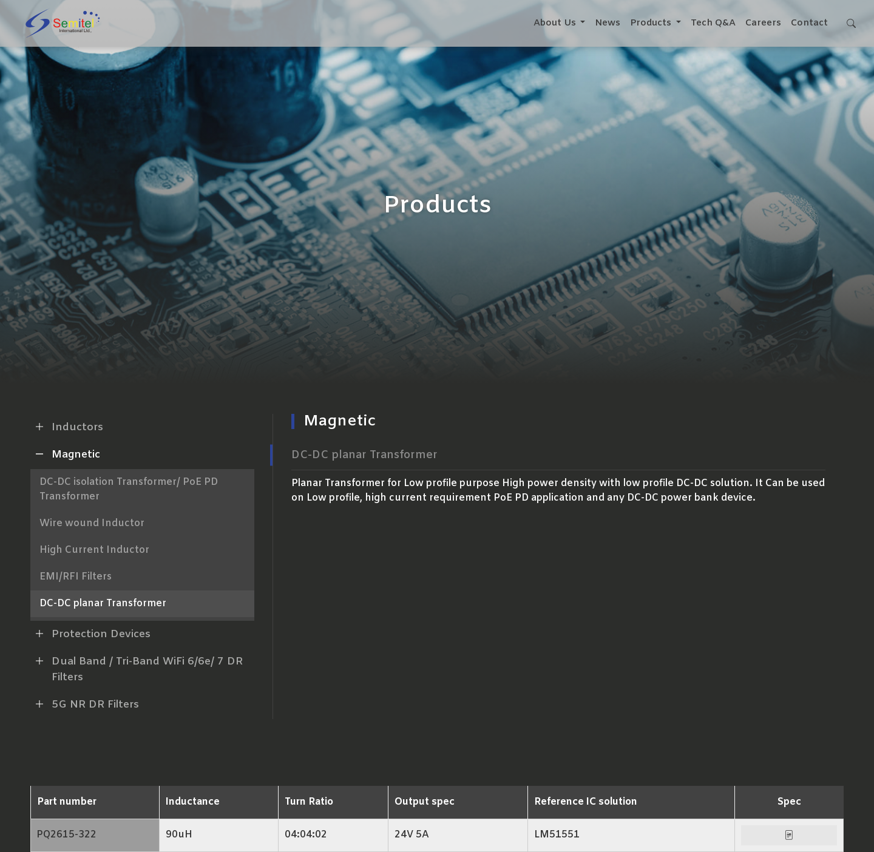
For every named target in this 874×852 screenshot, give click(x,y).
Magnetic (65, 454)
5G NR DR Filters (84, 704)
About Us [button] (554, 23)
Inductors (66, 427)
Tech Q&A (711, 23)
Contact (808, 23)
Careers (762, 23)
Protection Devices (90, 633)
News (606, 23)
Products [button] (650, 23)
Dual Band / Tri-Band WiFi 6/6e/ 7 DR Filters (136, 668)
